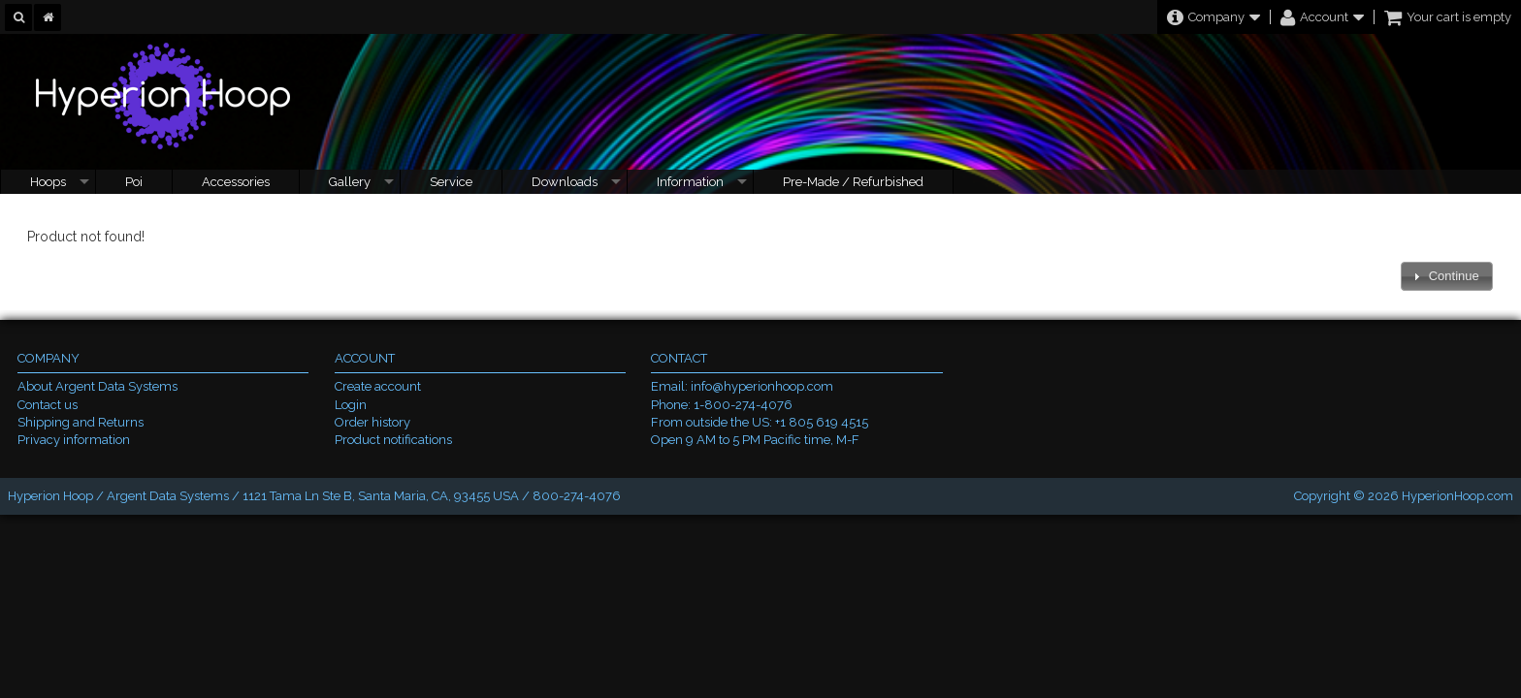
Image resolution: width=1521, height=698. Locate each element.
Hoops (48, 181)
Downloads (565, 181)
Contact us (47, 404)
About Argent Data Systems (97, 386)
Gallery (350, 181)
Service (451, 181)
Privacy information (73, 439)
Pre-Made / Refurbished (853, 181)
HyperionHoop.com (1457, 496)
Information (690, 181)
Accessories (236, 181)
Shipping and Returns (80, 422)
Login (351, 404)
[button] (1446, 277)
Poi (134, 181)
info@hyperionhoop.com (762, 386)
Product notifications (393, 439)
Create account (378, 386)
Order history (372, 422)
